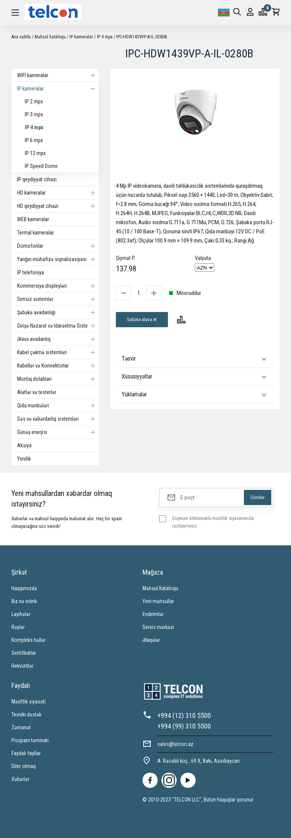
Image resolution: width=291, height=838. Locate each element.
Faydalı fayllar (26, 753)
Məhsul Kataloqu (160, 588)
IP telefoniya (30, 272)
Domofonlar (58, 245)
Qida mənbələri (58, 405)
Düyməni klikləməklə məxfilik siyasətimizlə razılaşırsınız (213, 522)
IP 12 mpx (35, 153)
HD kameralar (58, 192)
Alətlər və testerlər (36, 392)
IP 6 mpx (34, 140)
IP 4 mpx (104, 37)
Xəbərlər (20, 779)
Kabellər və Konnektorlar (58, 365)
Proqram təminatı (30, 740)
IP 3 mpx (34, 114)
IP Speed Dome (41, 166)
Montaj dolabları (58, 378)
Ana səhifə (21, 37)
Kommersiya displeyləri (58, 285)
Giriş (250, 12)
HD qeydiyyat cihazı (58, 206)
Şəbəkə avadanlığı (58, 312)
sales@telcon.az (175, 744)
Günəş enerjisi (58, 432)
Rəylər (18, 627)
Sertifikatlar (23, 653)
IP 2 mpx (34, 101)
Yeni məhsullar (158, 601)
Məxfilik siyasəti (28, 702)
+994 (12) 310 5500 (184, 715)
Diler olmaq (23, 766)
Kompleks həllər (28, 640)
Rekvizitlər (22, 666)
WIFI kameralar (58, 75)
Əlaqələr (151, 640)
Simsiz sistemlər (58, 299)
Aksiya (24, 445)
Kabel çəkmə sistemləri (58, 352)
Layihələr (20, 614)
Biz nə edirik (24, 601)
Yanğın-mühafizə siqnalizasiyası (58, 259)
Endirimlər (153, 614)
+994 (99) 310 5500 (184, 726)
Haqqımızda (24, 588)
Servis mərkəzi (158, 627)
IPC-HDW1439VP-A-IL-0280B (141, 37)
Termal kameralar (35, 233)
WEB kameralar (33, 219)
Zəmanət (21, 727)
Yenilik (24, 459)
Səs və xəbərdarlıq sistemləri (58, 418)
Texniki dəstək (26, 714)
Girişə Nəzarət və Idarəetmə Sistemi (58, 325)
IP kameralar (81, 37)
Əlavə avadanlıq (58, 339)
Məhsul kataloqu (50, 37)
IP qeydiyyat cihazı (37, 179)
